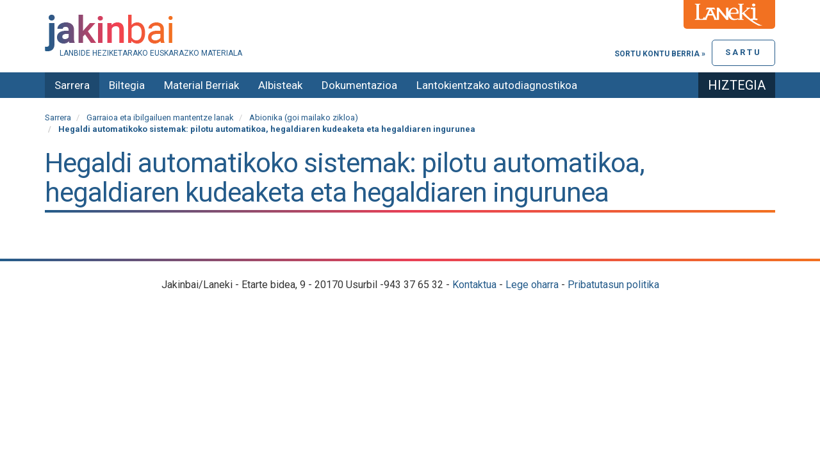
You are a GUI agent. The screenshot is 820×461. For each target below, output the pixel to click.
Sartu (743, 52)
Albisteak (280, 85)
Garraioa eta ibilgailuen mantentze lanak (160, 117)
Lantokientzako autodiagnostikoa (496, 85)
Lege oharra (532, 285)
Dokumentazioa (359, 85)
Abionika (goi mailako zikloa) (303, 117)
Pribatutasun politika (613, 285)
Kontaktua (474, 285)
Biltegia (127, 85)
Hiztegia (737, 85)
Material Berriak (201, 85)
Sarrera (72, 85)
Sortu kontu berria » (659, 53)
